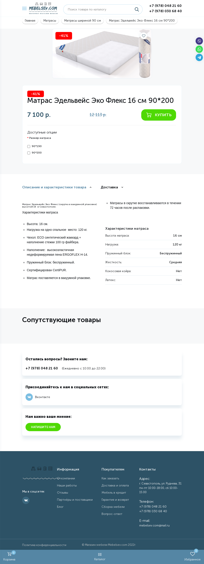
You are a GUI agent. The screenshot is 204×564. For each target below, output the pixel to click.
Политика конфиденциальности (44, 545)
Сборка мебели (113, 507)
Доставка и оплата (115, 485)
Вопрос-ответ (112, 514)
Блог (60, 507)
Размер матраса (40, 138)
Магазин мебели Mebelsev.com (106, 544)
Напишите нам (43, 427)
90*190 (34, 146)
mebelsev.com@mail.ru (154, 525)
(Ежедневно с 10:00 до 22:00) (66, 368)
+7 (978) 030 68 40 (165, 11)
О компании (66, 478)
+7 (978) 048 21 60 (165, 6)
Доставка (109, 187)
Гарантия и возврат (115, 500)
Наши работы (67, 485)
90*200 (34, 152)
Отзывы (62, 492)
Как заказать (110, 478)
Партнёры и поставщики (75, 500)
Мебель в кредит (114, 492)
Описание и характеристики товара (54, 187)
